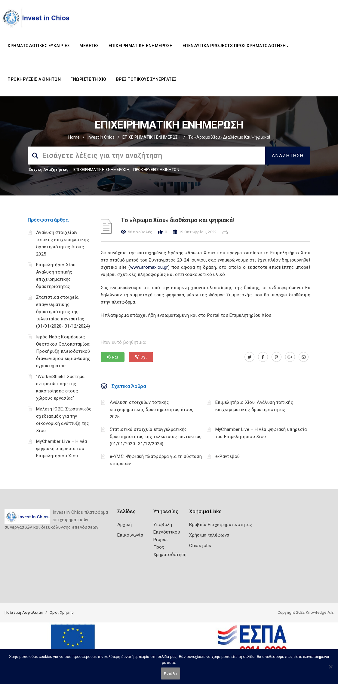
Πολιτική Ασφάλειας (24, 612)
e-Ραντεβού (227, 456)
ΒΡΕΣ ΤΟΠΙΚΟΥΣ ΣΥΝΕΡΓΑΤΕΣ (146, 79)
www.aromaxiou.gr (149, 267)
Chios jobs (200, 545)
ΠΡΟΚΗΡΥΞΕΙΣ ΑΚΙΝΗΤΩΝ (34, 79)
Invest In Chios (101, 137)
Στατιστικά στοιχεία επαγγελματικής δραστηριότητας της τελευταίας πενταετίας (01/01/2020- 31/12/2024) (63, 312)
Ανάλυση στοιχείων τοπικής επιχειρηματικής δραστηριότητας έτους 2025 (152, 409)
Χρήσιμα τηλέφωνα (209, 535)
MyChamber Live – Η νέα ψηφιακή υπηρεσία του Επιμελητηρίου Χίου (61, 449)
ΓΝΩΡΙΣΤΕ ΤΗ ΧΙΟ (88, 79)
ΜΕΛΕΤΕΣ (89, 45)
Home (74, 137)
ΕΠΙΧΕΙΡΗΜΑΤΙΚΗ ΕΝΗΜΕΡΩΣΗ (141, 45)
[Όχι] (330, 670)
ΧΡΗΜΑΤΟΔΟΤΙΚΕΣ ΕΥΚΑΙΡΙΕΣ (39, 45)
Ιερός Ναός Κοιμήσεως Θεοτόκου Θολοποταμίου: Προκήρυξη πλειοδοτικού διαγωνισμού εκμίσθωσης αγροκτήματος (63, 351)
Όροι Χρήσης (62, 612)
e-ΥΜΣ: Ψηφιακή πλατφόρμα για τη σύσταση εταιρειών (156, 460)
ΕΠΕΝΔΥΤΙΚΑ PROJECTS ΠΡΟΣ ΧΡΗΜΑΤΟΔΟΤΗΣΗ (236, 45)
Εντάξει (170, 673)
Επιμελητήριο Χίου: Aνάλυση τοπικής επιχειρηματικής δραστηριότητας (254, 406)
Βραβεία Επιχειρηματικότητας (220, 524)
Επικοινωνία (130, 535)
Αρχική (124, 524)
